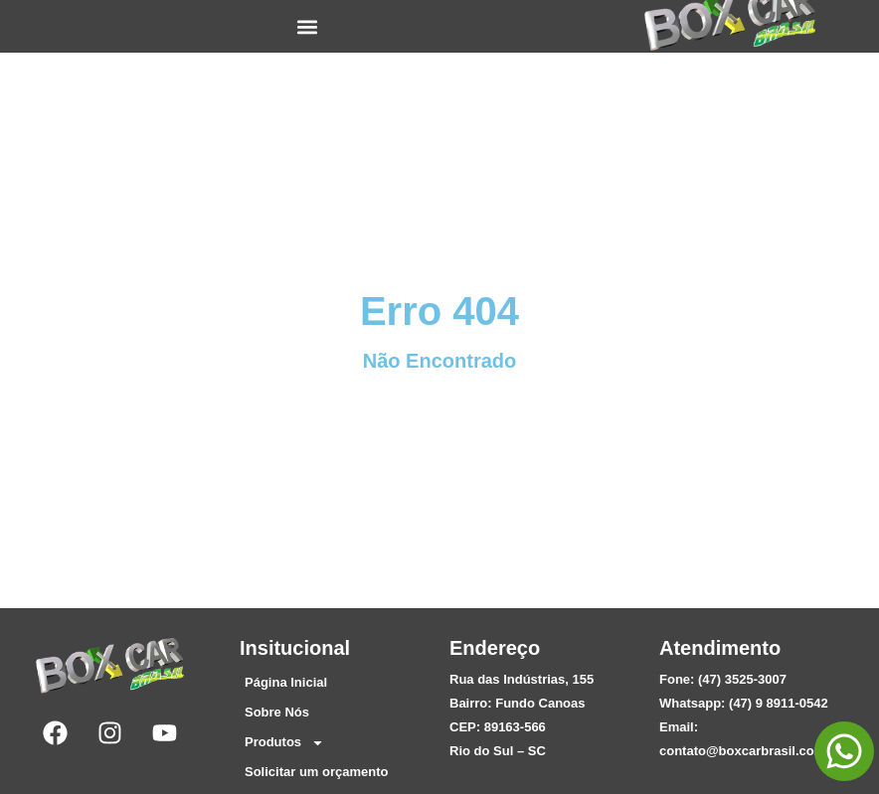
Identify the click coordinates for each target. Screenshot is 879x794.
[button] (307, 26)
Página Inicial (286, 682)
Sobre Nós (277, 712)
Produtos (284, 742)
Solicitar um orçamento (316, 771)
